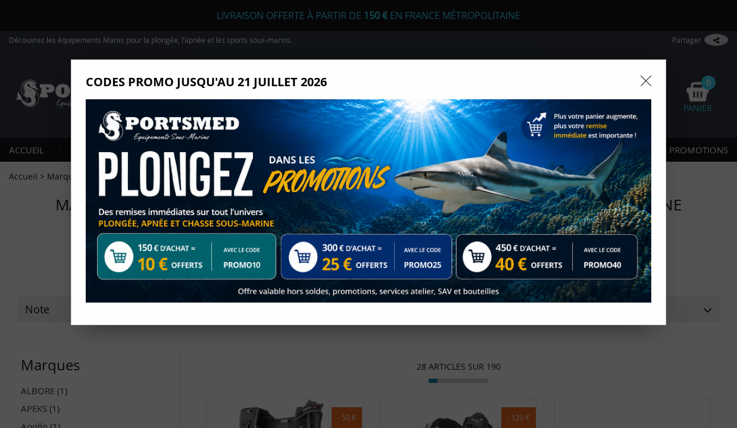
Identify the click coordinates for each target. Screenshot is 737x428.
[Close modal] (646, 80)
